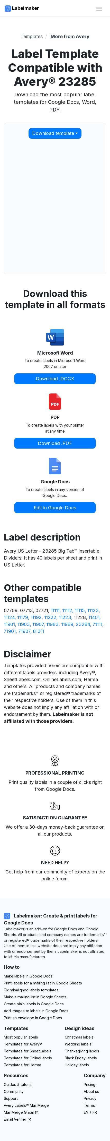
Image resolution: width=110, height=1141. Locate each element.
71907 (24, 631)
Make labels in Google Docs (28, 976)
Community (14, 1091)
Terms (89, 1105)
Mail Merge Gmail (21, 1112)
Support (11, 1098)
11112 (67, 610)
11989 (67, 624)
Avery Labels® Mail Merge (26, 1105)
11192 (36, 617)
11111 (55, 610)
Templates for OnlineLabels (28, 1058)
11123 (93, 610)
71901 (10, 631)
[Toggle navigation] (99, 8)
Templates (32, 36)
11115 (80, 610)
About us (91, 1091)
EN (86, 1112)
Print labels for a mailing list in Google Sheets (43, 983)
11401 (93, 617)
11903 (23, 624)
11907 (38, 624)
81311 (38, 631)
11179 (22, 617)
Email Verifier (17, 1119)
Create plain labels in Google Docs (34, 1004)
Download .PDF (55, 443)
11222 (50, 617)
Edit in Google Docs (55, 507)
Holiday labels (77, 1065)
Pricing (89, 1084)
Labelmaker (22, 8)
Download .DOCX (55, 378)
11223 (65, 617)
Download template (53, 133)
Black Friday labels (81, 1058)
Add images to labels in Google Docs (36, 1011)
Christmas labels (79, 1037)
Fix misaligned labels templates (31, 990)
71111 (97, 624)
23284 (83, 624)
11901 (9, 624)
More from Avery (70, 36)
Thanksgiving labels (82, 1051)
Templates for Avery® (23, 1044)
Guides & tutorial (18, 1084)
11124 (9, 617)
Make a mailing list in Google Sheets (35, 997)
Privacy (90, 1098)
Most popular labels (21, 1037)
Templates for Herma (22, 1065)
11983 (52, 624)
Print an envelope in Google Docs (33, 1018)
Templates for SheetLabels (27, 1051)
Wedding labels (78, 1044)
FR (95, 1112)
